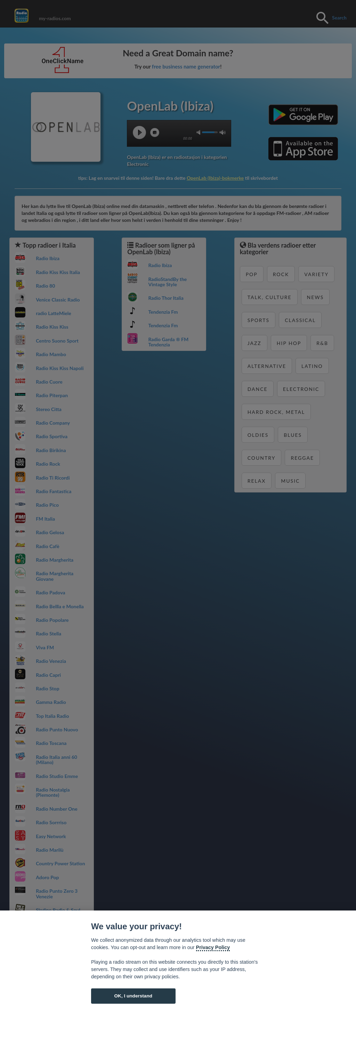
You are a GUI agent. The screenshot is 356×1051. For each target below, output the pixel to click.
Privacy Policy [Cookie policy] (213, 947)
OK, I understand (133, 995)
